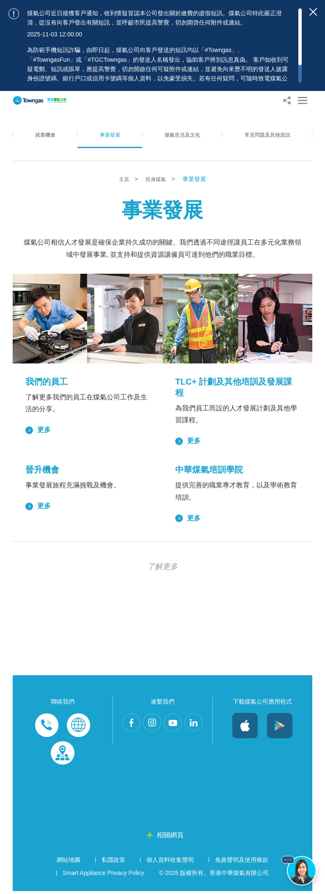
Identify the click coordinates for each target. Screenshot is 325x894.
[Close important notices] (313, 11)
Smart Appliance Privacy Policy (103, 875)
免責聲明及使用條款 (241, 862)
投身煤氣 (157, 179)
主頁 (122, 179)
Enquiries (78, 726)
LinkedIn (162, 755)
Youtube (191, 726)
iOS (245, 726)
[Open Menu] (302, 100)
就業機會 (43, 141)
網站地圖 (68, 862)
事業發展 (104, 141)
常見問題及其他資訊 (264, 141)
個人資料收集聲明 (170, 862)
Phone (47, 726)
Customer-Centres (62, 755)
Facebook (133, 726)
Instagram (162, 726)
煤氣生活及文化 (176, 141)
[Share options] (286, 100)
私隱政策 (113, 862)
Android (279, 726)
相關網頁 (170, 837)
